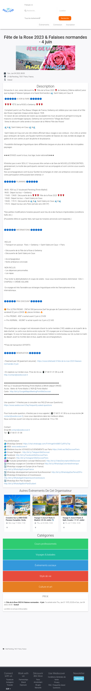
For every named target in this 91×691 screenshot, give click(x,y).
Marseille (38, 688)
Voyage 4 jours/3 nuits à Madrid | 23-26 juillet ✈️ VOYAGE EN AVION (44, 520)
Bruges (38, 685)
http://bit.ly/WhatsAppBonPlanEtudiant (20, 483)
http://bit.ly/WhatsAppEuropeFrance (19, 469)
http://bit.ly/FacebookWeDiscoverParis (32, 455)
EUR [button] (8, 689)
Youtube (8, 685)
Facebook (8, 680)
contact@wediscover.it (13, 416)
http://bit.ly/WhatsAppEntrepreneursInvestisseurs (24, 478)
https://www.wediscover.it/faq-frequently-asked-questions (28, 405)
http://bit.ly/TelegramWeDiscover (36, 452)
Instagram (8, 682)
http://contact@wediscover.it (16, 375)
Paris (38, 680)
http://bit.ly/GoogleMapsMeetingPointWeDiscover (30, 391)
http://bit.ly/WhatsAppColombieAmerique (62, 464)
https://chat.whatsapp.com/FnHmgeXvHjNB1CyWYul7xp (46, 444)
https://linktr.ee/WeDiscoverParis (66, 449)
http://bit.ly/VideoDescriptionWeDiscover (63, 461)
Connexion (57, 25)
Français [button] (29, 5)
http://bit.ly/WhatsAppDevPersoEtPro (67, 472)
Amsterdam (38, 682)
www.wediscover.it (19, 446)
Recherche (65, 18)
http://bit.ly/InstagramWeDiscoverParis (32, 458)
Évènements (44, 25)
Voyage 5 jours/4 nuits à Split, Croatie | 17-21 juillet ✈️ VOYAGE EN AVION (73, 520)
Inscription (70, 25)
